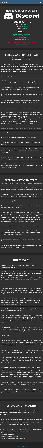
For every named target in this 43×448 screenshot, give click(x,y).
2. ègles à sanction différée (21, 36)
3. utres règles (21, 37)
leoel (25, 28)
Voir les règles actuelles (21, 44)
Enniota (26, 26)
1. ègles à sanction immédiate (21, 34)
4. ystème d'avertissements (21, 39)
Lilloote (25, 24)
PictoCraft (4, 2)
